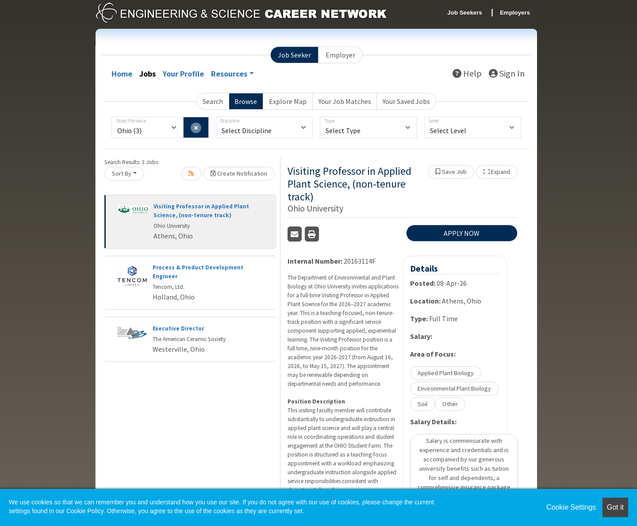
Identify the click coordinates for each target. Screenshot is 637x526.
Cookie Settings (571, 507)
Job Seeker (294, 54)
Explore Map (288, 101)
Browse (245, 101)
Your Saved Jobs (406, 101)
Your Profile (183, 74)
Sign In (507, 73)
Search (213, 101)
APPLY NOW (462, 233)
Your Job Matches (344, 101)
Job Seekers (464, 12)
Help (467, 73)
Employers (515, 12)
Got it (615, 507)
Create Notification (239, 173)
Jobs (147, 74)
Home (121, 74)
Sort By (121, 173)
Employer (340, 54)
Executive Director (178, 328)
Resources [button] (229, 74)
